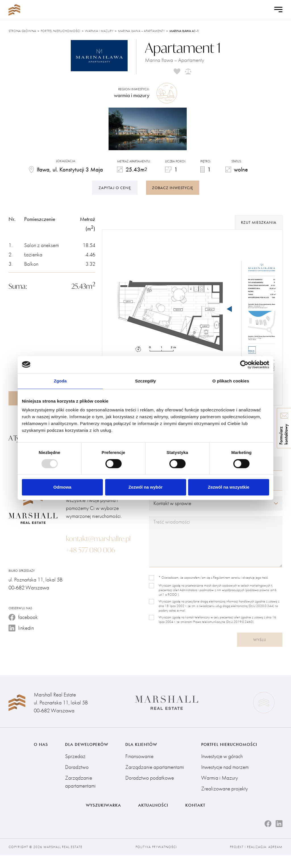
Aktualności (153, 806)
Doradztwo (77, 767)
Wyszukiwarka (103, 806)
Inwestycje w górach (222, 756)
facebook (23, 617)
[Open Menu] (278, 9)
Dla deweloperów (86, 745)
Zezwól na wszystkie (229, 487)
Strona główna (22, 31)
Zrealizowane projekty (224, 789)
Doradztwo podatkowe (149, 778)
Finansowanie (139, 756)
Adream (275, 847)
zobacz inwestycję (172, 187)
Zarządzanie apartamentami (80, 782)
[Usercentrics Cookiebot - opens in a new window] (244, 364)
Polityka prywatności (156, 847)
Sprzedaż (75, 756)
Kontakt (195, 806)
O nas (41, 745)
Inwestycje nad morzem (225, 767)
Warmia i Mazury (99, 31)
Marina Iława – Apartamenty (141, 31)
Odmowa (62, 487)
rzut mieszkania (259, 222)
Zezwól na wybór (145, 487)
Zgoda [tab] (60, 380)
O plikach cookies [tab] (230, 380)
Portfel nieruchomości (60, 31)
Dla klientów (141, 745)
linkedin (21, 628)
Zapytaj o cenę (115, 187)
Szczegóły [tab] (145, 380)
